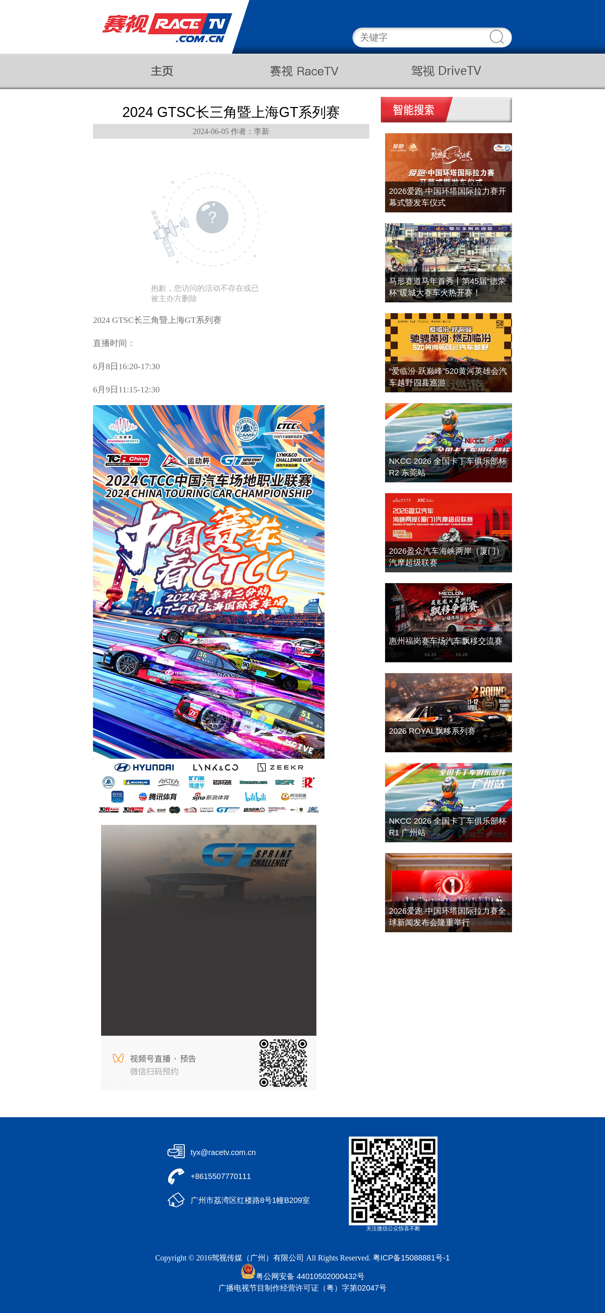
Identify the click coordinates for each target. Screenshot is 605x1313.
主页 (162, 71)
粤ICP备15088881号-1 (411, 1258)
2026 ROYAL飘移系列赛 (432, 730)
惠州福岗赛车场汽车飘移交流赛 (445, 640)
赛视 (301, 71)
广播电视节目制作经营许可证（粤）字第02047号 (302, 1288)
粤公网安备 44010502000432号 (302, 1276)
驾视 (441, 71)
